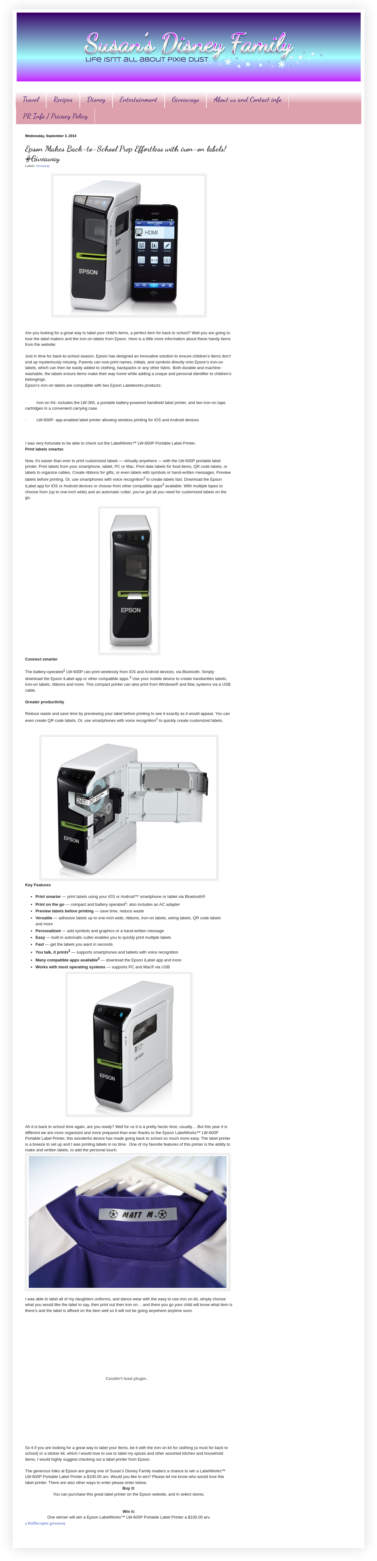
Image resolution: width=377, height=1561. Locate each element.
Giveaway (43, 166)
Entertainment (138, 99)
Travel (31, 99)
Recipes (63, 99)
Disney (96, 99)
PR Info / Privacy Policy (55, 116)
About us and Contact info (247, 99)
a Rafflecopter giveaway (45, 1523)
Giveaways (185, 99)
